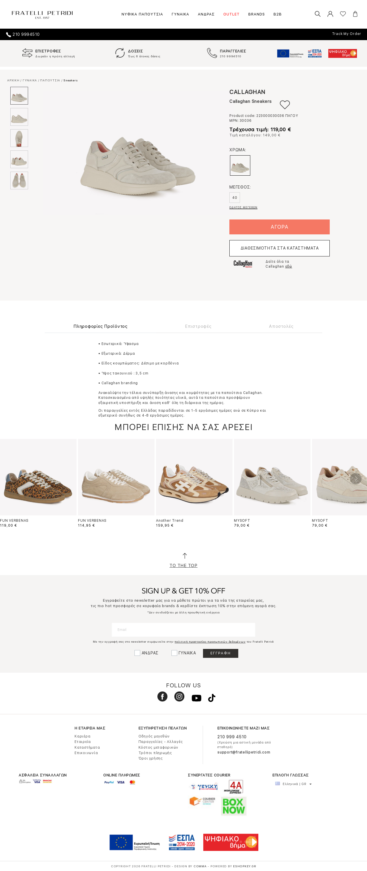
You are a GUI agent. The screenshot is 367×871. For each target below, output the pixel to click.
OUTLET (231, 14)
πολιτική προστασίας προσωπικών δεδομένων (210, 641)
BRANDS (256, 14)
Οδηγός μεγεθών (154, 736)
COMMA (201, 866)
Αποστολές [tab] (281, 326)
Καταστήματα (87, 748)
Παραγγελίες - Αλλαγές (160, 742)
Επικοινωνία (86, 753)
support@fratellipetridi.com (243, 752)
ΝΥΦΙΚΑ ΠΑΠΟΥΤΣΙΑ (142, 14)
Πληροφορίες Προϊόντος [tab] (100, 326)
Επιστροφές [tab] (198, 326)
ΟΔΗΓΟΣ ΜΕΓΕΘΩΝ (243, 207)
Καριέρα (82, 736)
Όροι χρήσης (150, 758)
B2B (278, 14)
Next (356, 478)
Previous (11, 478)
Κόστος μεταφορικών (158, 748)
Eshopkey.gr (244, 866)
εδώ (288, 266)
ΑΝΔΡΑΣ (206, 14)
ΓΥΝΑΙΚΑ (180, 14)
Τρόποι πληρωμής (155, 753)
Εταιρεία (83, 742)
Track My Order (347, 34)
